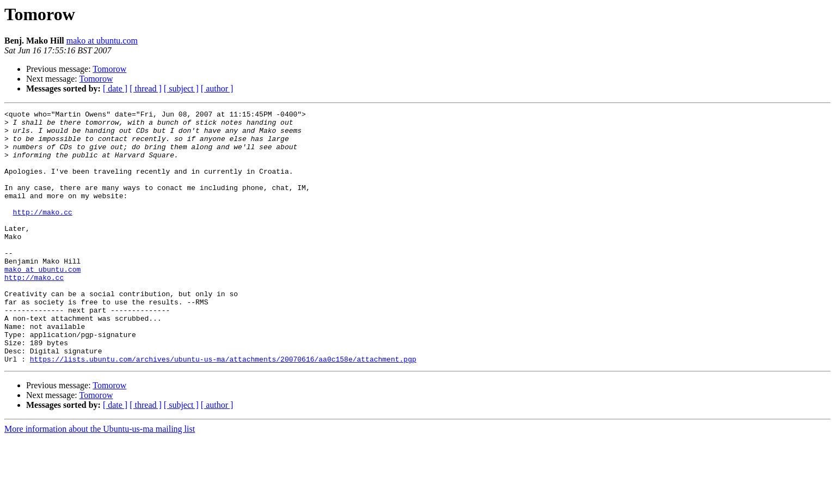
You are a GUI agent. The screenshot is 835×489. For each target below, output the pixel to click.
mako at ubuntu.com (102, 40)
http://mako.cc (42, 233)
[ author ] (217, 88)
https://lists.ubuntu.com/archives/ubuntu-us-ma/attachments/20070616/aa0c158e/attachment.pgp (223, 409)
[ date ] (115, 88)
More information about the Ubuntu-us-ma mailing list (99, 479)
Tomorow (109, 69)
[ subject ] (181, 88)
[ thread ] (146, 88)
